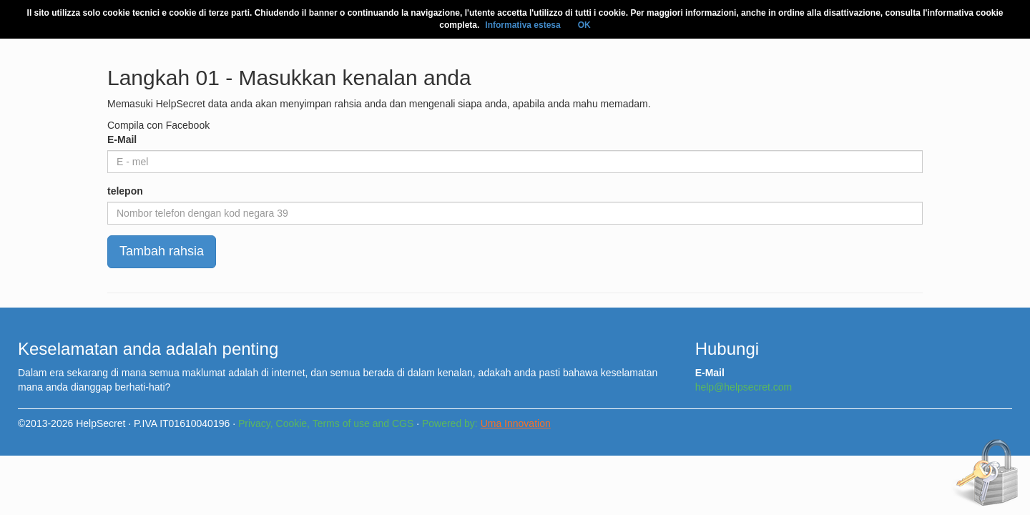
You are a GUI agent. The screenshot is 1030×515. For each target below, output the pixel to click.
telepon (125, 191)
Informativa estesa (522, 25)
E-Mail (122, 139)
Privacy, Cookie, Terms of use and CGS (325, 423)
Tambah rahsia (161, 251)
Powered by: (486, 423)
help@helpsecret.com (744, 387)
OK (584, 25)
